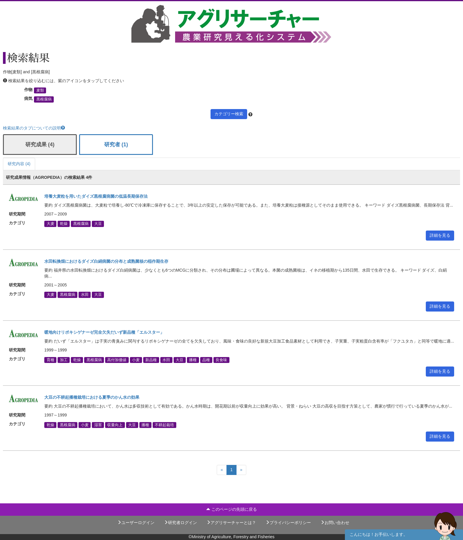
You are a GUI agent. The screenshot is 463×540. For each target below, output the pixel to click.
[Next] (241, 470)
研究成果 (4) (40, 144)
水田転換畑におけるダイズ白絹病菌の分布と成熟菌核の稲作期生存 (106, 261)
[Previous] (222, 470)
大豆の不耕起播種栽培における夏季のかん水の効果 (91, 397)
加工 (64, 360)
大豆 (98, 224)
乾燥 (64, 224)
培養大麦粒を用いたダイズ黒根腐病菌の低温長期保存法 (96, 196)
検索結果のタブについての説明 (34, 128)
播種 (193, 360)
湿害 (98, 425)
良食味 (221, 360)
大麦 (50, 224)
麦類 (40, 90)
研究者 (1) (116, 144)
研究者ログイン (180, 522)
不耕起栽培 (164, 425)
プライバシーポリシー (288, 522)
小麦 (136, 360)
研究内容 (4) (19, 163)
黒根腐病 (44, 99)
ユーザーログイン (135, 522)
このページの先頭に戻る (231, 509)
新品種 (151, 360)
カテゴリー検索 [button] (228, 113)
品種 (206, 360)
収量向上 (115, 425)
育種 (50, 360)
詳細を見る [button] (440, 235)
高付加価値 (116, 360)
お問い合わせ (334, 522)
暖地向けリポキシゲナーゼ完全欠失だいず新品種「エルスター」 (104, 332)
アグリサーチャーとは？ (231, 522)
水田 (85, 295)
